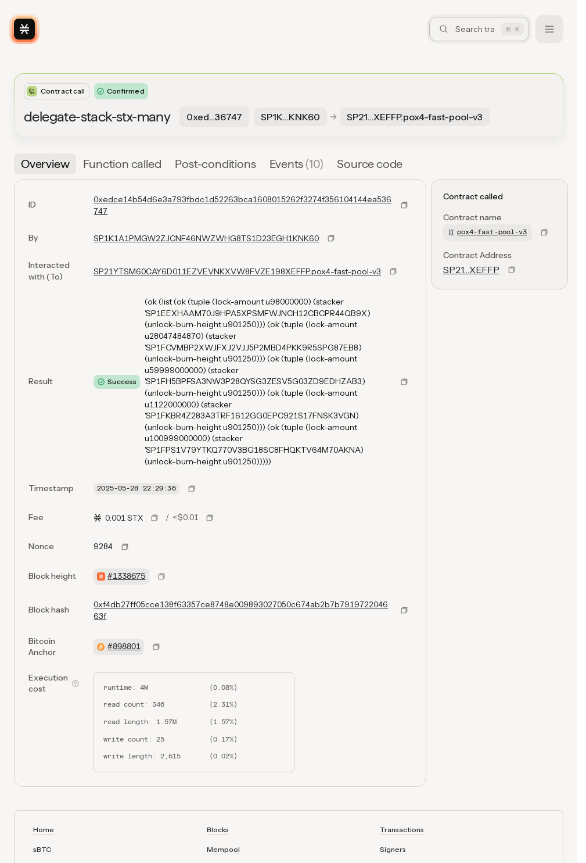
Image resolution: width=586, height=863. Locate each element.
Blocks (218, 829)
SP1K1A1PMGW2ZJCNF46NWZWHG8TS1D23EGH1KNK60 (206, 238)
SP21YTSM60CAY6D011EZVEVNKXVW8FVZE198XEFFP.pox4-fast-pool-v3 (237, 271)
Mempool (223, 849)
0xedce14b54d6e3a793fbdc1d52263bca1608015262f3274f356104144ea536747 (242, 205)
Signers (393, 849)
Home (43, 829)
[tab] (45, 163)
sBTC (42, 849)
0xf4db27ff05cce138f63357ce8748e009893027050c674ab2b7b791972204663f (241, 610)
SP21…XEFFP (471, 269)
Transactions (402, 829)
